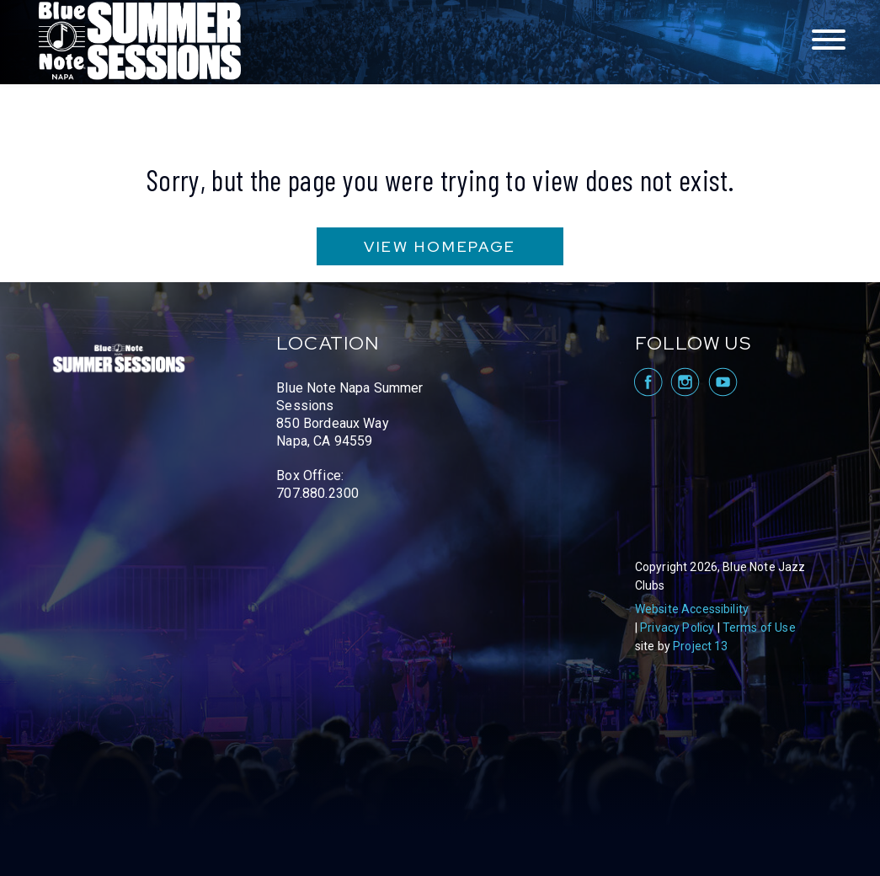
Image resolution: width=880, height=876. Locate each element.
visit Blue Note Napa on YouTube (723, 382)
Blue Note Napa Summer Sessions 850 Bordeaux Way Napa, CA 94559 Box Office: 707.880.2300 (349, 440)
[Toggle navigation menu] (828, 41)
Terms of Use (759, 627)
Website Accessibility (692, 609)
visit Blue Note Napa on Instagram (685, 382)
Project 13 (700, 646)
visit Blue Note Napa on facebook (647, 382)
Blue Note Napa (140, 42)
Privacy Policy (677, 627)
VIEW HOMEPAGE (440, 246)
